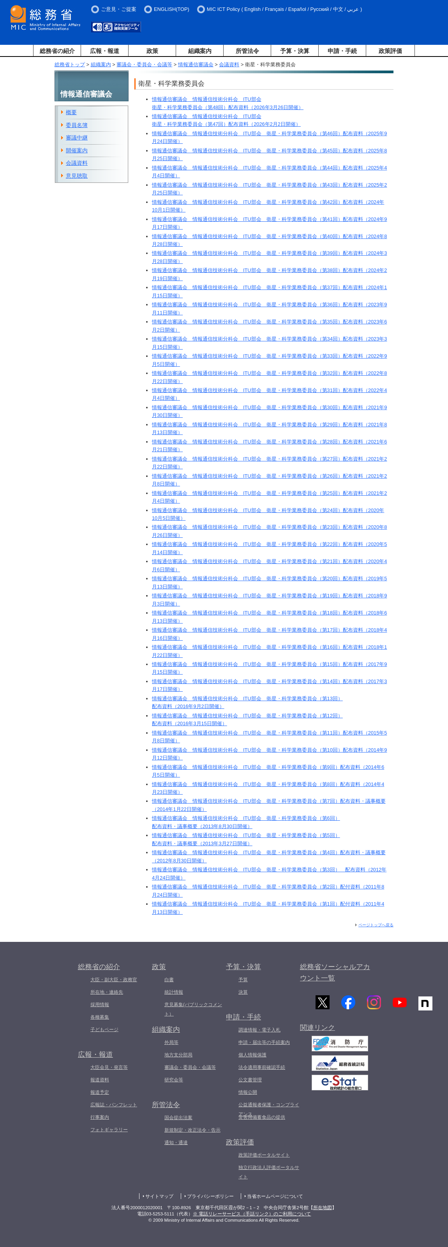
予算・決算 (294, 51)
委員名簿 (77, 125)
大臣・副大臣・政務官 (113, 979)
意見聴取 (77, 176)
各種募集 (99, 1017)
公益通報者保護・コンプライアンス (268, 1109)
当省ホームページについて (275, 1196)
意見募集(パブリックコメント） (193, 1009)
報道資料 (99, 1080)
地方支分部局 (178, 1055)
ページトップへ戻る (375, 925)
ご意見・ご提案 (118, 9)
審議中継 (77, 137)
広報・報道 (104, 51)
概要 (71, 112)
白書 (169, 979)
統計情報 (173, 992)
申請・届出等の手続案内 (264, 1042)
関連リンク (317, 1028)
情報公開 (247, 1092)
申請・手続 (342, 51)
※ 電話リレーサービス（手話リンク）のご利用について (252, 1214)
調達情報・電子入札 (259, 1030)
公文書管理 (250, 1080)
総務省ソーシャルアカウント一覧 (335, 972)
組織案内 (200, 51)
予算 (243, 979)
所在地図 (322, 1207)
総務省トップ (70, 64)
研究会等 (173, 1080)
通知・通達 (176, 1142)
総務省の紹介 (57, 51)
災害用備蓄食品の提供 (261, 1117)
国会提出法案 (178, 1117)
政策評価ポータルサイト (264, 1155)
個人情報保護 (252, 1055)
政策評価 (390, 51)
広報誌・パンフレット (113, 1104)
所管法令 (247, 51)
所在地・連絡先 (106, 992)
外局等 (171, 1042)
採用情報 (99, 1004)
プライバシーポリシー (210, 1196)
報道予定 (99, 1092)
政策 (152, 51)
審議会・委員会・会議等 (144, 64)
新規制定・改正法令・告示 (192, 1130)
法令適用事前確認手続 (261, 1067)
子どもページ (104, 1029)
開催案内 (77, 150)
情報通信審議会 (195, 64)
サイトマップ (159, 1196)
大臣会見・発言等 (109, 1067)
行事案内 (99, 1117)
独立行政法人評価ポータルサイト (268, 1172)
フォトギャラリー (109, 1129)
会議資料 (229, 64)
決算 (243, 992)
